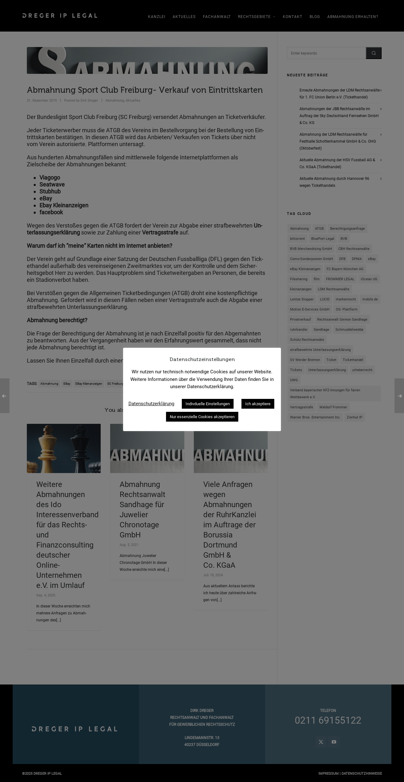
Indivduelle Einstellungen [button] (208, 403)
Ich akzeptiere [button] (257, 403)
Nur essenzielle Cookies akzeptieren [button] (202, 416)
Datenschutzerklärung (151, 403)
